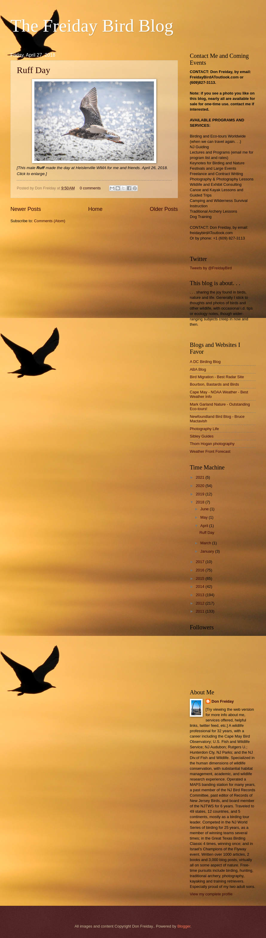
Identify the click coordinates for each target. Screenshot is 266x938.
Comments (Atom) (49, 221)
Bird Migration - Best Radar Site (217, 377)
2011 (200, 611)
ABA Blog (198, 369)
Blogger (183, 926)
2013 (200, 595)
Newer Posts (25, 209)
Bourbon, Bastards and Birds (214, 384)
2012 (200, 603)
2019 (200, 494)
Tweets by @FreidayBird (211, 268)
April (204, 525)
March (206, 543)
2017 (200, 562)
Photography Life (204, 428)
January (207, 551)
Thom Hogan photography (212, 443)
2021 (200, 477)
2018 (200, 502)
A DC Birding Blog (205, 361)
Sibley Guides (201, 436)
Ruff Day (33, 70)
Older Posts (164, 209)
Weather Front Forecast (210, 451)
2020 (200, 485)
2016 (200, 570)
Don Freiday (223, 701)
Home (95, 209)
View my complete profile (211, 894)
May (204, 517)
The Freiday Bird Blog (91, 25)
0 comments (90, 188)
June (205, 509)
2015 (200, 578)
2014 (200, 586)
